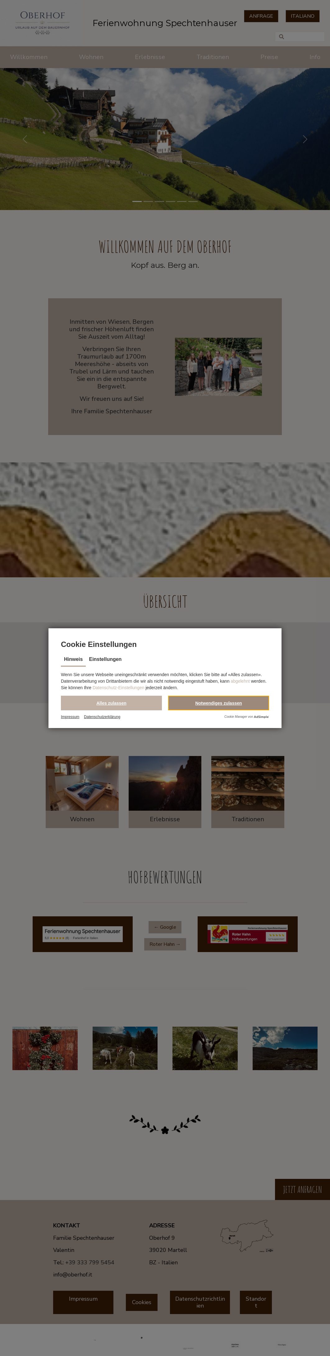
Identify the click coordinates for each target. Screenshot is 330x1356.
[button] (111, 703)
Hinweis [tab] (73, 659)
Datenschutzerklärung (102, 717)
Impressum (70, 717)
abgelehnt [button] (240, 681)
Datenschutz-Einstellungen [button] (118, 687)
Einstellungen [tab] (105, 659)
